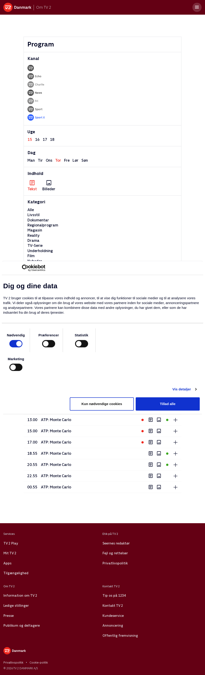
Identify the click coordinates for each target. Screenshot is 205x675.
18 (52, 139)
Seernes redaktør (116, 543)
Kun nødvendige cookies (101, 404)
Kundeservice (113, 616)
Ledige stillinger (16, 605)
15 (29, 139)
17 (45, 139)
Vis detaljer (182, 389)
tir (40, 160)
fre (67, 160)
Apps (7, 563)
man (31, 160)
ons (49, 160)
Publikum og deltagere (21, 625)
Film (31, 256)
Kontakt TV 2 (112, 605)
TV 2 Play (10, 543)
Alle (30, 210)
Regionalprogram (42, 225)
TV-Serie (35, 245)
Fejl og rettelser (115, 553)
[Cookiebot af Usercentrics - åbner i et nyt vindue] (25, 267)
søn (84, 160)
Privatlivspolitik (115, 563)
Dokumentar (38, 220)
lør (75, 160)
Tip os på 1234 (114, 595)
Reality (33, 235)
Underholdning (40, 251)
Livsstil (33, 215)
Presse (8, 616)
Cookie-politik (39, 662)
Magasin (34, 230)
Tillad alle (167, 404)
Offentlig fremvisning (120, 635)
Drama (33, 240)
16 (37, 139)
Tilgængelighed (15, 573)
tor (58, 160)
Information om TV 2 (20, 595)
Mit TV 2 (9, 553)
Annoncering (112, 625)
